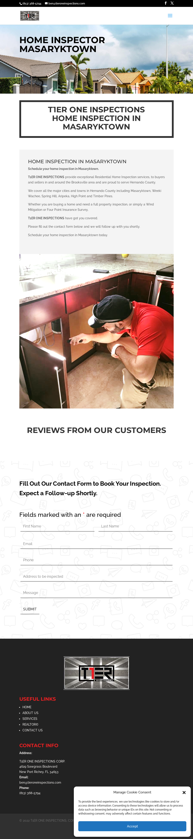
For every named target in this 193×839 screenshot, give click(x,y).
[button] (184, 792)
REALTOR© (30, 724)
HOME (26, 707)
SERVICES (29, 718)
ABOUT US (30, 713)
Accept (132, 826)
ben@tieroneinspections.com (40, 782)
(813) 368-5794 (31, 3)
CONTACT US (32, 730)
